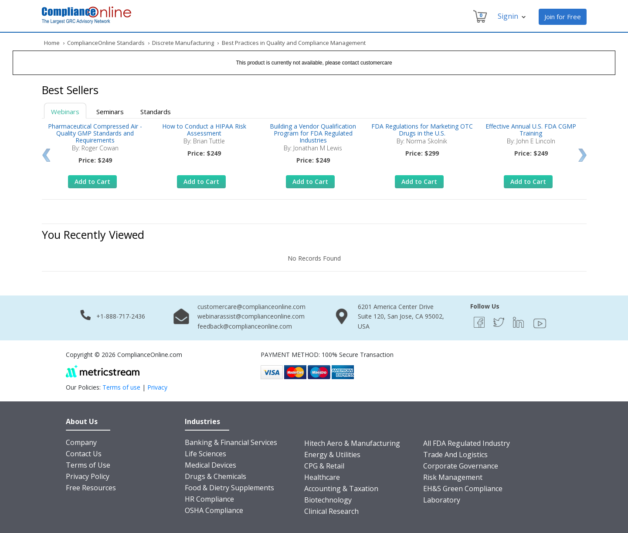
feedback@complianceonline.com (244, 326)
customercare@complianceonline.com (251, 306)
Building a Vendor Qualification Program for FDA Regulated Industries (313, 133)
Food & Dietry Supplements (229, 487)
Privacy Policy (87, 476)
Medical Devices (210, 465)
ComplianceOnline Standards (106, 43)
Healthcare (322, 477)
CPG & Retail (324, 466)
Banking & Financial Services (231, 442)
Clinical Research (331, 511)
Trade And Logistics (455, 454)
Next (582, 155)
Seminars (110, 111)
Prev (46, 155)
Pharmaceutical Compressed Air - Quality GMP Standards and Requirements (95, 133)
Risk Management (452, 477)
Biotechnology (328, 500)
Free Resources (91, 487)
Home (52, 43)
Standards (155, 111)
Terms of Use (88, 465)
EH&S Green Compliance (462, 488)
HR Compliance (209, 499)
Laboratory (441, 500)
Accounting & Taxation (341, 488)
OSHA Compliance (214, 510)
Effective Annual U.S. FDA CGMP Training (530, 129)
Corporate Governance (460, 466)
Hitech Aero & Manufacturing (352, 443)
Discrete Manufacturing (183, 43)
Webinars (65, 111)
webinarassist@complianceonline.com (251, 316)
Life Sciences (205, 453)
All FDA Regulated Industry (466, 443)
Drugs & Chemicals (215, 476)
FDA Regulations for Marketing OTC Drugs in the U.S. (422, 129)
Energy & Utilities (332, 454)
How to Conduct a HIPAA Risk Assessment (204, 129)
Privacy (157, 387)
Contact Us (84, 453)
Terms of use (121, 387)
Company (81, 442)
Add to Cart (92, 181)
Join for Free (562, 16)
